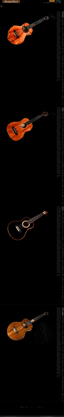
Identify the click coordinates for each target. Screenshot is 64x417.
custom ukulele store (59, 31)
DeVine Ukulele (58, 33)
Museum (56, 2)
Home (44, 2)
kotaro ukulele (59, 48)
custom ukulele (59, 30)
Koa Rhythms (59, 45)
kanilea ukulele (58, 41)
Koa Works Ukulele (58, 46)
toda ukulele (58, 367)
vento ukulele (59, 74)
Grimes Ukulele (58, 36)
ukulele (57, 369)
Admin (16, 416)
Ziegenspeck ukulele (59, 77)
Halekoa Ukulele (58, 37)
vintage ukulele (58, 75)
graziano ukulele (58, 35)
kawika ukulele (58, 42)
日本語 (60, 2)
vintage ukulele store (59, 76)
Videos (53, 2)
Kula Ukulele (58, 49)
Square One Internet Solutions (49, 416)
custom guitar (59, 324)
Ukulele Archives (48, 2)
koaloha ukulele (58, 47)
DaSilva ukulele (58, 32)
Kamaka (59, 40)
